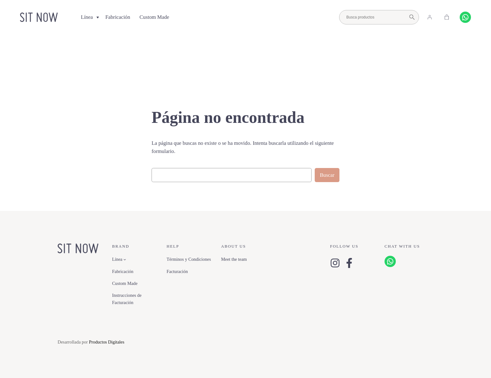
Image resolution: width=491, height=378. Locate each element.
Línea (87, 17)
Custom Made (154, 17)
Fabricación (117, 17)
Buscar (327, 175)
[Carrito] (446, 17)
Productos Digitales (106, 341)
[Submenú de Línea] (124, 259)
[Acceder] (429, 17)
